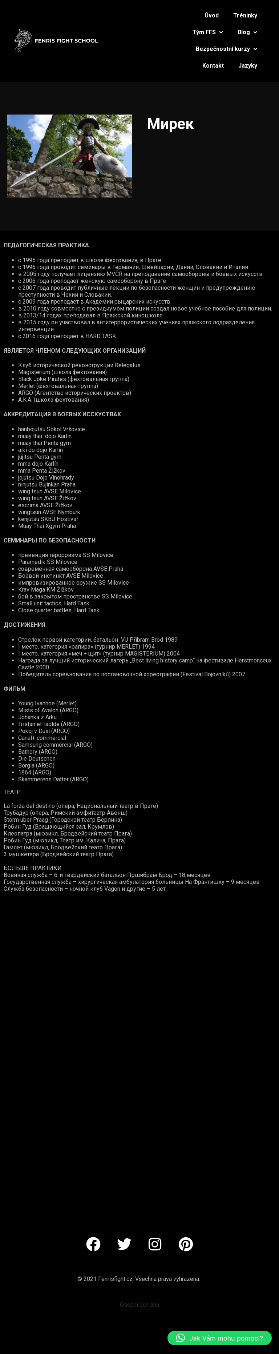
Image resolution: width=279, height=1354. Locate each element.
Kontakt (213, 65)
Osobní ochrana (139, 1304)
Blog (247, 32)
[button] (219, 1338)
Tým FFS (208, 32)
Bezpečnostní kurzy (226, 49)
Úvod (212, 15)
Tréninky (245, 15)
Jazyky (247, 65)
